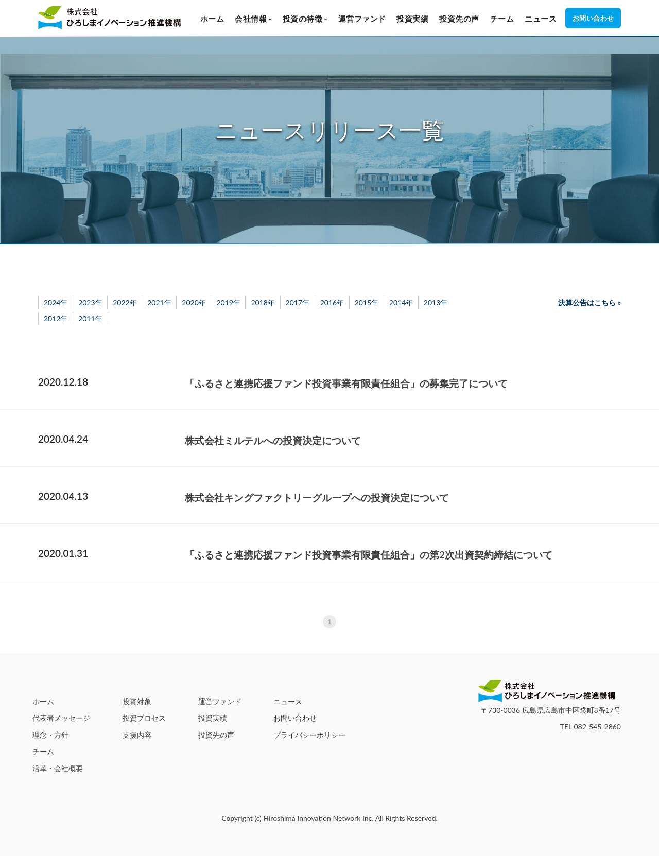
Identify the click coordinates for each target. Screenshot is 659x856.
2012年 (55, 318)
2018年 (262, 302)
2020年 (193, 302)
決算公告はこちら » (589, 302)
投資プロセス (144, 717)
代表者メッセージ (61, 717)
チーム (502, 18)
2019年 (228, 302)
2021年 (159, 302)
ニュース (541, 18)
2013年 (435, 302)
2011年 (90, 318)
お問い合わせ (295, 717)
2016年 (332, 302)
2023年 (90, 302)
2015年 (366, 302)
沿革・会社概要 (57, 768)
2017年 (297, 302)
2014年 (401, 302)
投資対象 (137, 701)
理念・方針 (50, 734)
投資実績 (412, 18)
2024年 (55, 302)
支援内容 (137, 734)
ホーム (212, 18)
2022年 (124, 302)
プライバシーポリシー (309, 734)
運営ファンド (362, 18)
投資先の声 (459, 18)
